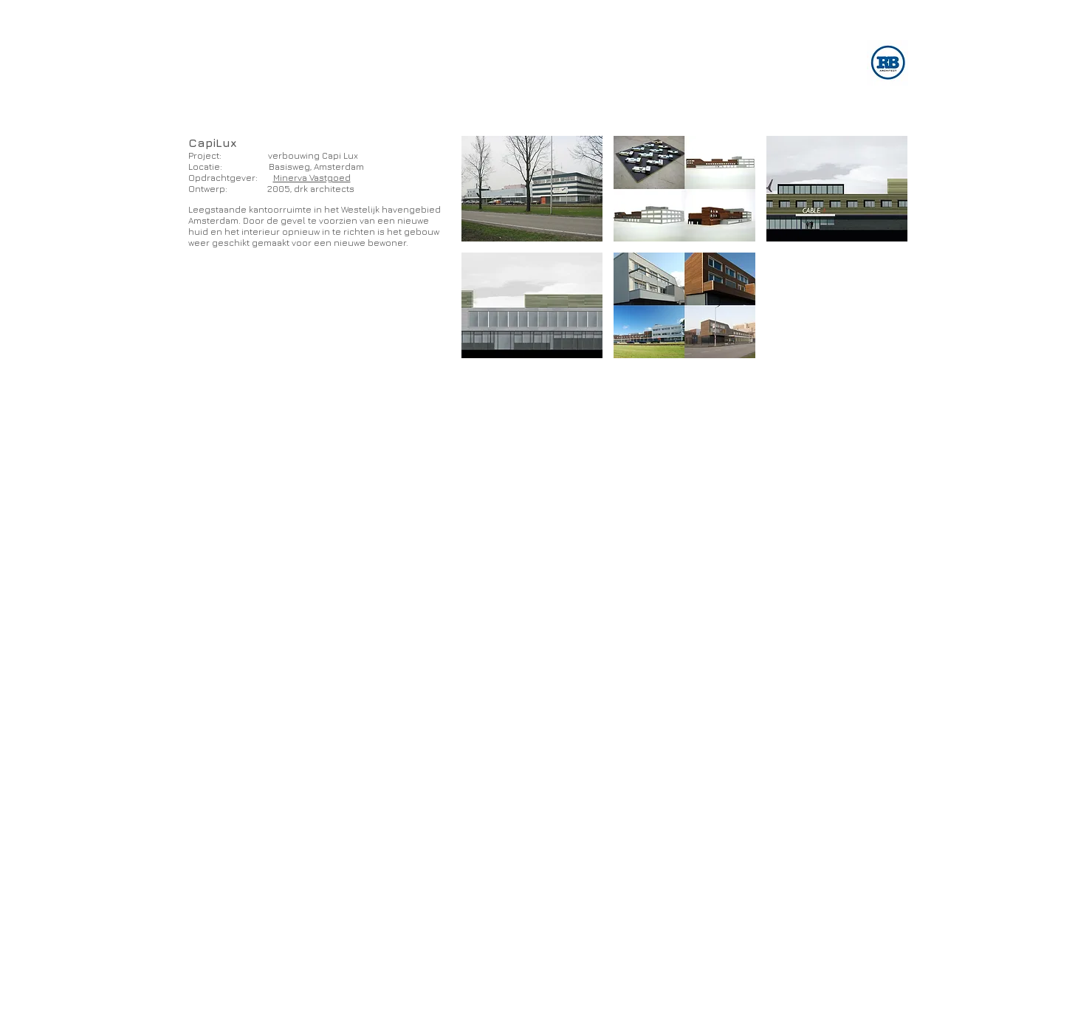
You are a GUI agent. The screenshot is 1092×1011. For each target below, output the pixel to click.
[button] (532, 188)
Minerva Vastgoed (312, 177)
